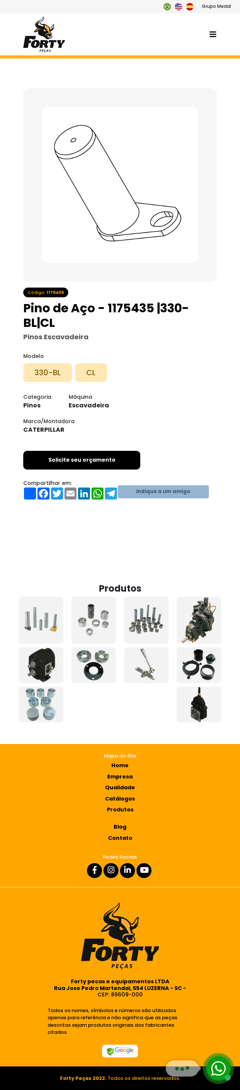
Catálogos (120, 798)
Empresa (120, 776)
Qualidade (120, 787)
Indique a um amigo (163, 491)
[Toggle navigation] (213, 34)
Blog (120, 827)
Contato (120, 838)
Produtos (120, 809)
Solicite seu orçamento (82, 460)
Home (120, 765)
